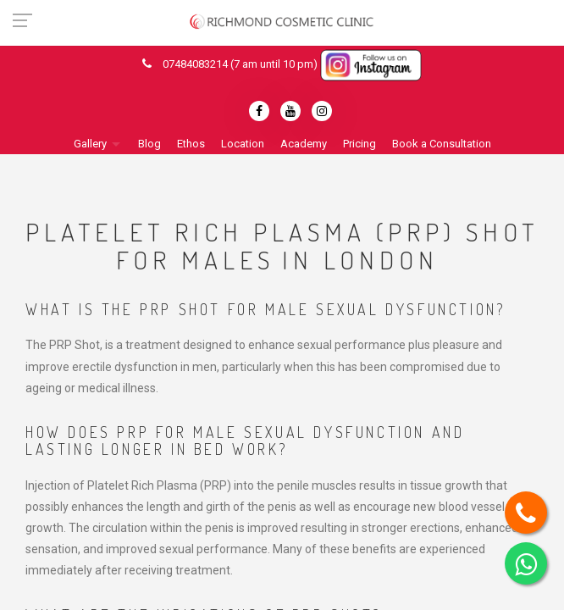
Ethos (191, 143)
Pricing (359, 143)
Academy (303, 143)
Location (242, 143)
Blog (149, 143)
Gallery (90, 143)
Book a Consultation (441, 143)
